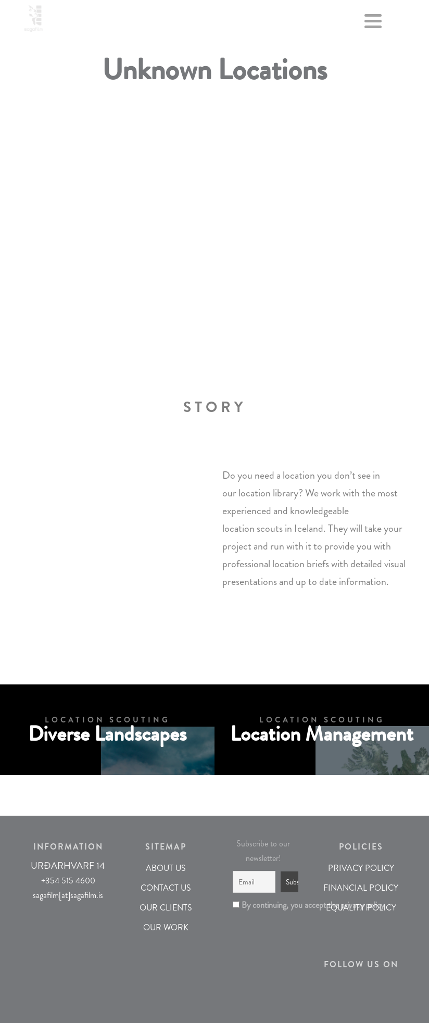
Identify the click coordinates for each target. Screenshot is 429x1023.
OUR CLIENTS (166, 908)
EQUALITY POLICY (361, 908)
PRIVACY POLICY (361, 868)
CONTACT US (166, 888)
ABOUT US (166, 868)
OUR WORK (165, 927)
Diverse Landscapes (107, 734)
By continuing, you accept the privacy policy (263, 905)
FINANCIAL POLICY (360, 888)
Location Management (321, 734)
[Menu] (373, 23)
